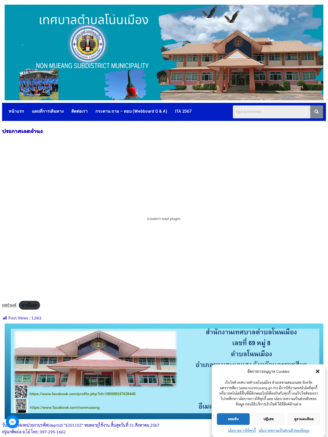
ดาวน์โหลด (29, 305)
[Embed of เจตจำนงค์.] (164, 218)
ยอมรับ (233, 419)
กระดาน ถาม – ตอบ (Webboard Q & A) (131, 111)
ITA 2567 (183, 111)
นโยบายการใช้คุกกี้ (242, 430)
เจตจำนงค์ (9, 305)
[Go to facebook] (12, 421)
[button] (317, 371)
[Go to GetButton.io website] (12, 431)
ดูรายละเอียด (304, 419)
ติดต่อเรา (79, 111)
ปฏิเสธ (268, 419)
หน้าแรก (16, 111)
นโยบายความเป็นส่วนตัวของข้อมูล (283, 430)
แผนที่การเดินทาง (48, 111)
